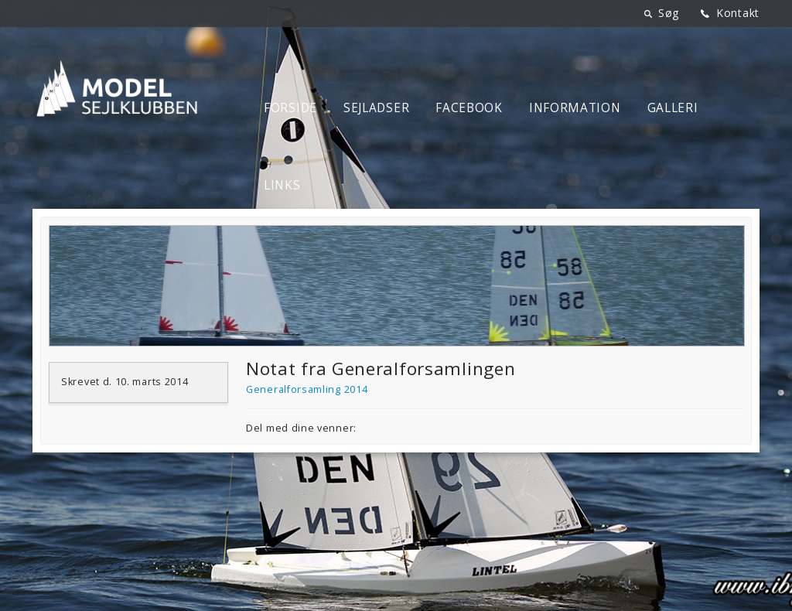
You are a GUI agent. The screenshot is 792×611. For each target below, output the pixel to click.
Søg (668, 12)
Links (282, 185)
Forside (290, 108)
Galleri (672, 108)
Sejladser (376, 108)
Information (575, 108)
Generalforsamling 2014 (306, 389)
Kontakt (738, 12)
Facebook (469, 108)
